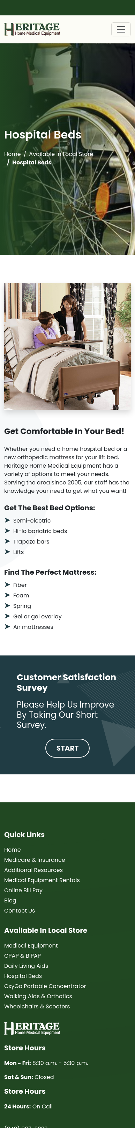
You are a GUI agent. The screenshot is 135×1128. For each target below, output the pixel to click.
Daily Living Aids (26, 966)
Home (12, 154)
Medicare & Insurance (34, 860)
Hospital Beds (23, 976)
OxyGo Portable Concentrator (45, 986)
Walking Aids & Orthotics (38, 996)
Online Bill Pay (23, 890)
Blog (10, 900)
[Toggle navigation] (121, 29)
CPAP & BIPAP (22, 956)
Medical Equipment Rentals (42, 880)
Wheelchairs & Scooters (37, 1006)
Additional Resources (33, 870)
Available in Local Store (61, 154)
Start (68, 748)
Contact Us (19, 911)
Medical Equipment (31, 946)
